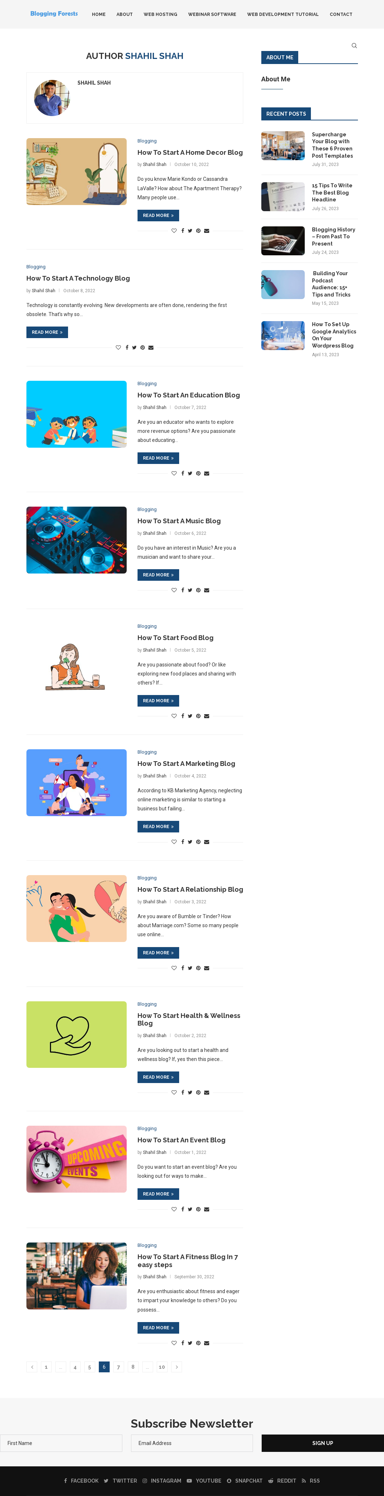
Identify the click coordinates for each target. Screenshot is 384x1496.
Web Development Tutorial (283, 14)
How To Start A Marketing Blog (186, 763)
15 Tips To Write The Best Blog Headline (332, 193)
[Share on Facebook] (182, 231)
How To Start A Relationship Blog (190, 889)
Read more (158, 215)
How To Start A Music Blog (179, 521)
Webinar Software (212, 14)
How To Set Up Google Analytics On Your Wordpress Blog (334, 335)
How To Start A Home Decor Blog (190, 152)
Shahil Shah (94, 83)
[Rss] (311, 1480)
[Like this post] (174, 231)
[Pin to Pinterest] (198, 231)
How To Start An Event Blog (181, 1140)
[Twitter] (120, 1480)
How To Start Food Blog (176, 638)
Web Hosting (160, 14)
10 (162, 1367)
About (125, 14)
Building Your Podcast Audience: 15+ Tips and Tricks (331, 284)
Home (99, 14)
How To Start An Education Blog (189, 395)
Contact (341, 14)
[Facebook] (81, 1480)
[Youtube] (204, 1480)
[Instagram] (162, 1480)
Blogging (147, 141)
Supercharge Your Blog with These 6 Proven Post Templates (332, 145)
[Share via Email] (206, 231)
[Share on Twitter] (190, 231)
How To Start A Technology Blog (78, 278)
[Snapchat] (245, 1480)
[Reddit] (282, 1480)
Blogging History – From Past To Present (333, 237)
